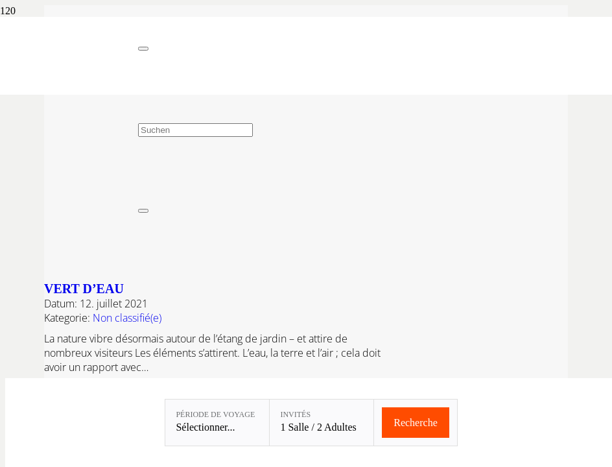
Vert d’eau (84, 288)
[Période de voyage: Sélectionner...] (217, 423)
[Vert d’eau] (328, 263)
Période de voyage (215, 414)
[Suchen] (195, 130)
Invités (295, 414)
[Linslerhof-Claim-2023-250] (69, 81)
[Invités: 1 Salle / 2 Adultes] (321, 423)
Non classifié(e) (127, 318)
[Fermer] (143, 49)
